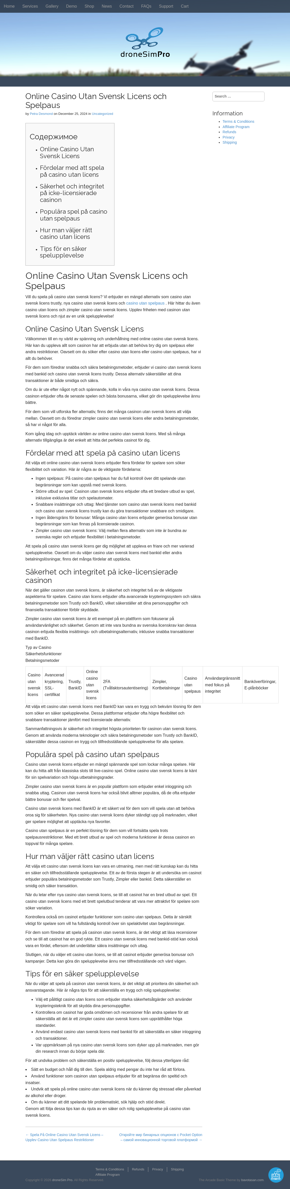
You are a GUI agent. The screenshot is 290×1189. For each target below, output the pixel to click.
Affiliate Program (236, 127)
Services (30, 6)
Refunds (229, 132)
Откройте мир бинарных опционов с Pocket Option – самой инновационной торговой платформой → (160, 1137)
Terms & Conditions (238, 121)
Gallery (52, 6)
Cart (184, 6)
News (107, 6)
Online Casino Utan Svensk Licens (67, 152)
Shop (89, 6)
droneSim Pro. (62, 1180)
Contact (127, 6)
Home (9, 6)
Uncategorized (102, 114)
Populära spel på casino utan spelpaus (73, 215)
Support (166, 6)
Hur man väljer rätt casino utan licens (66, 233)
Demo (71, 6)
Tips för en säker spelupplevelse (63, 252)
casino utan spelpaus (145, 303)
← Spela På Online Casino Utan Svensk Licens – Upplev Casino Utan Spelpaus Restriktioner (64, 1137)
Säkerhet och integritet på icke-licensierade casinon (72, 193)
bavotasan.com (252, 1180)
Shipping (230, 142)
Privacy (229, 137)
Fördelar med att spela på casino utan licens (72, 171)
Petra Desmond (41, 114)
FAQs (146, 6)
